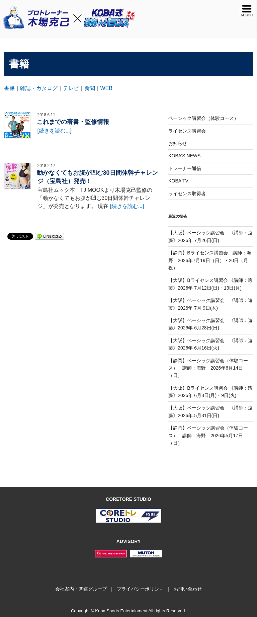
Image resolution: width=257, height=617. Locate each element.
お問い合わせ (188, 589)
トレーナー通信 (184, 168)
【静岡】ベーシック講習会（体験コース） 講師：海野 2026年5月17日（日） (208, 435)
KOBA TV (178, 180)
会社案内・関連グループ (81, 589)
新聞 (89, 88)
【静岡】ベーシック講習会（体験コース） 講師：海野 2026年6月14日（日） (208, 368)
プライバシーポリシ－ (140, 589)
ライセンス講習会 (187, 131)
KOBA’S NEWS (184, 155)
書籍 (9, 88)
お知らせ (177, 143)
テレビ (71, 88)
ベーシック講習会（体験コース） (203, 118)
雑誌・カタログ (39, 88)
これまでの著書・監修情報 (73, 122)
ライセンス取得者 (187, 193)
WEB (106, 88)
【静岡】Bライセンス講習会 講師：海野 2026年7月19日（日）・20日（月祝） (209, 260)
